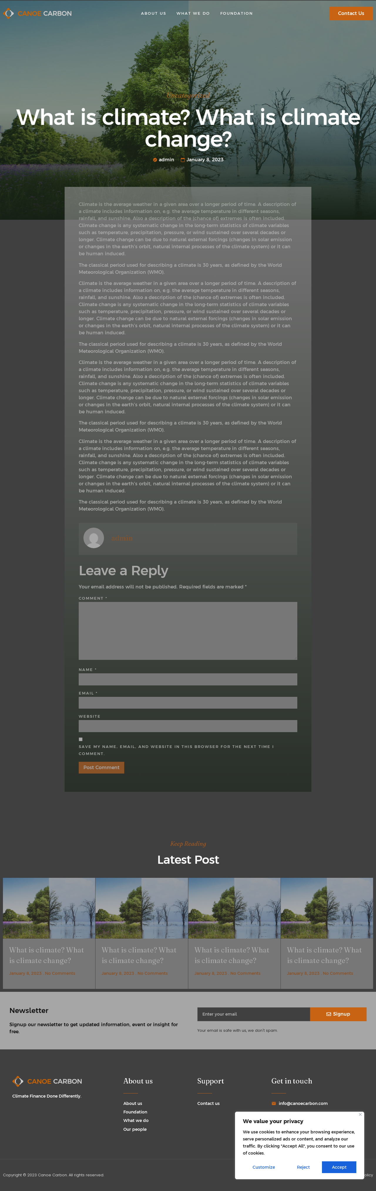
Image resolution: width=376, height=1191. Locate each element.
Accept (339, 1167)
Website (90, 716)
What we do (193, 13)
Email (88, 693)
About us (153, 13)
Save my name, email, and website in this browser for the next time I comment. (176, 750)
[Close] (360, 1114)
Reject (303, 1167)
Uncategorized (188, 97)
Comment (93, 598)
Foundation (236, 13)
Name (88, 669)
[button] (351, 13)
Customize (264, 1167)
